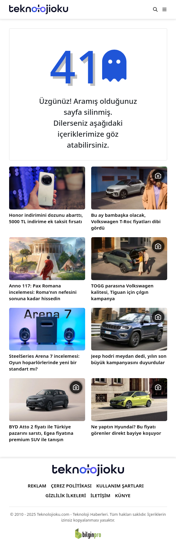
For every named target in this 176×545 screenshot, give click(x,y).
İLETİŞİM (101, 495)
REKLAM (37, 486)
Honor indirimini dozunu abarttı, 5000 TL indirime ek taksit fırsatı (46, 218)
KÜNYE (122, 495)
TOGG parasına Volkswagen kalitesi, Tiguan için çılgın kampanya (122, 292)
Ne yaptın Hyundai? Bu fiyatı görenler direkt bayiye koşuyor (126, 430)
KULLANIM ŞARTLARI (120, 486)
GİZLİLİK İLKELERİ (66, 495)
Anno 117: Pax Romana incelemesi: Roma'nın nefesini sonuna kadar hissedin (43, 292)
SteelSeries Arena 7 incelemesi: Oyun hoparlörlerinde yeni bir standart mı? (44, 362)
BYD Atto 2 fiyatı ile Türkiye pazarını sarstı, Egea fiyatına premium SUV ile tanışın (41, 433)
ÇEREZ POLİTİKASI (71, 486)
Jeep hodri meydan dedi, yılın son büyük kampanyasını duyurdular (129, 359)
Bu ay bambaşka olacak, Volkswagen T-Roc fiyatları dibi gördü (126, 221)
